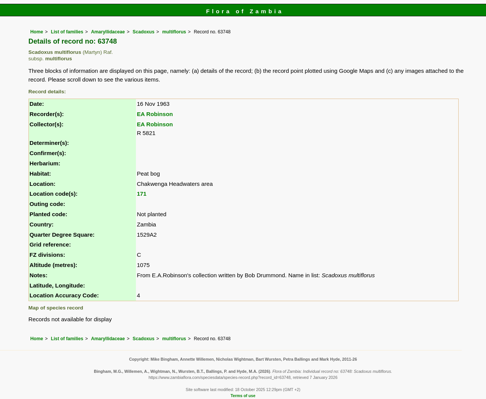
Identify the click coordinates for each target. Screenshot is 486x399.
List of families (67, 32)
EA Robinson (155, 114)
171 (141, 193)
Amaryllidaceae (108, 32)
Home (36, 32)
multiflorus (174, 32)
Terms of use (242, 395)
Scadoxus (143, 32)
